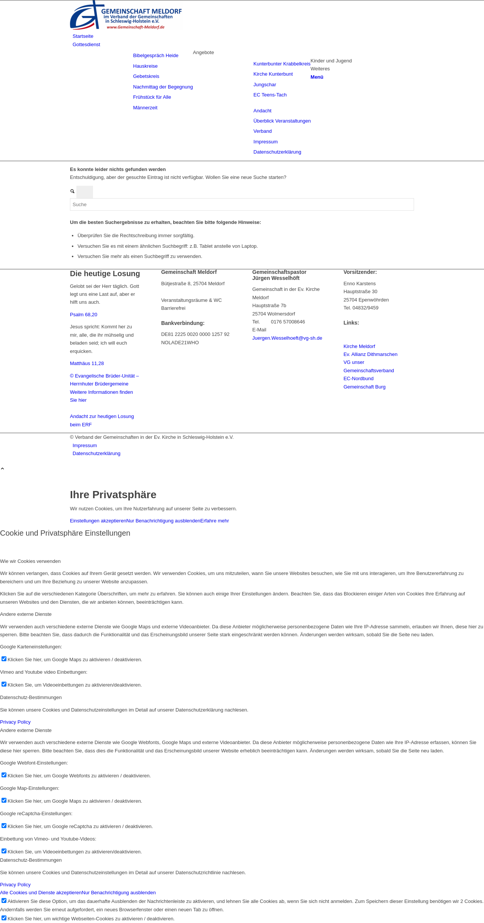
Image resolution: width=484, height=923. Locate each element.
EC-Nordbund (358, 378)
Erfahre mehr (214, 521)
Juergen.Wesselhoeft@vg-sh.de (287, 338)
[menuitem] (243, 36)
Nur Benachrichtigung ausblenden (163, 521)
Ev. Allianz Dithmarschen (370, 354)
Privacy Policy (15, 722)
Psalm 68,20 (83, 314)
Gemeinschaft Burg (364, 387)
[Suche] (242, 204)
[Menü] (316, 77)
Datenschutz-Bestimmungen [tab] (31, 697)
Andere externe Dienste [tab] (26, 614)
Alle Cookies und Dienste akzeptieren (41, 892)
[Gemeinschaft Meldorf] (126, 28)
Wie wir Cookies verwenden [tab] (30, 561)
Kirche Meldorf (359, 346)
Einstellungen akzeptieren (98, 521)
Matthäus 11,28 (87, 363)
